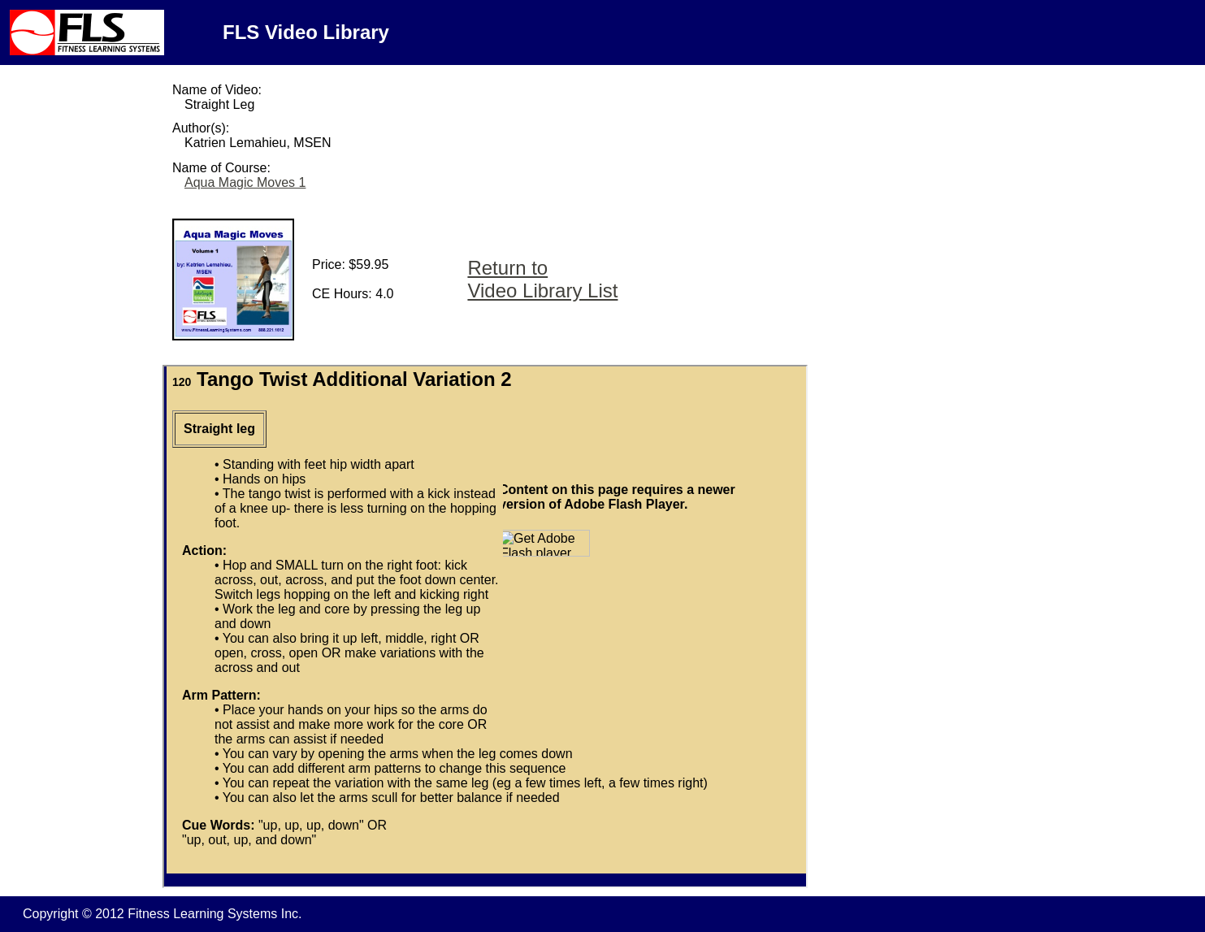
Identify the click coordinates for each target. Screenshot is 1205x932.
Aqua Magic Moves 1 (245, 182)
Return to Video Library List (542, 279)
